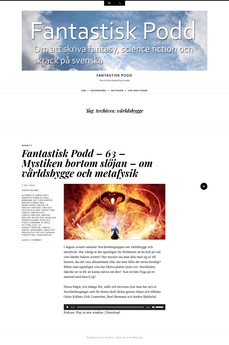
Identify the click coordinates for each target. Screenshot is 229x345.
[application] (114, 307)
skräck (46, 227)
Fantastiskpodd (31, 208)
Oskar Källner (30, 190)
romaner (34, 222)
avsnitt (27, 145)
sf (40, 225)
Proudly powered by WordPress (100, 337)
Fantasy (47, 208)
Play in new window (89, 312)
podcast (45, 220)
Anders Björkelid (32, 198)
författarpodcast (33, 212)
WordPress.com (135, 337)
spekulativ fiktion (33, 232)
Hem (83, 90)
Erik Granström (33, 204)
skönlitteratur (31, 227)
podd (25, 222)
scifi (35, 225)
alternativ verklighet (35, 195)
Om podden (117, 90)
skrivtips (49, 230)
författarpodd (31, 215)
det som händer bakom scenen (37, 201)
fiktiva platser (31, 210)
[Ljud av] (153, 307)
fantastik (43, 205)
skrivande (36, 230)
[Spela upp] (67, 307)
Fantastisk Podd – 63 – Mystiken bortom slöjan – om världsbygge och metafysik (87, 162)
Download (113, 312)
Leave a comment (32, 240)
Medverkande (98, 90)
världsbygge (44, 235)
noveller (50, 217)
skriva (25, 230)
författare (48, 210)
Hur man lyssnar (138, 90)
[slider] (110, 307)
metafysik (38, 217)
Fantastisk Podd (114, 75)
